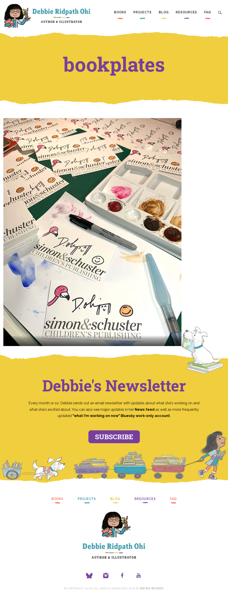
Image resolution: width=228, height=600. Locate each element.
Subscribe (114, 436)
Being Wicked (151, 588)
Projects (142, 12)
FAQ (207, 12)
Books (120, 12)
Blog (164, 12)
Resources (186, 12)
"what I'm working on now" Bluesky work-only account (121, 416)
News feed (145, 409)
